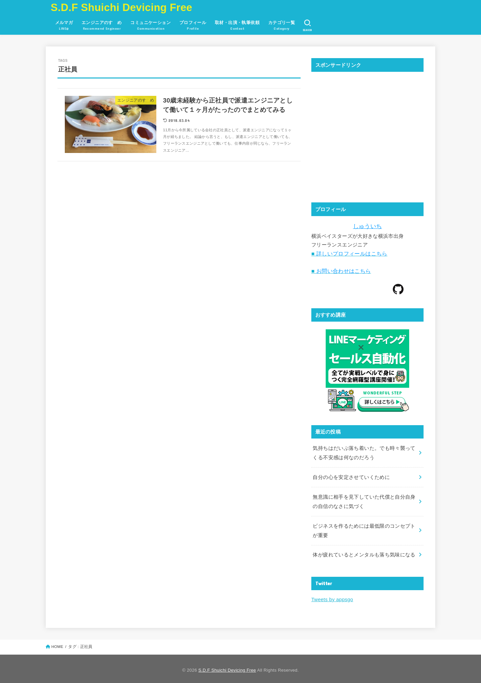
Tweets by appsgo (331, 597)
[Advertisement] (367, 141)
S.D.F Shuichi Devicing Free (121, 7)
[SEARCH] (307, 25)
